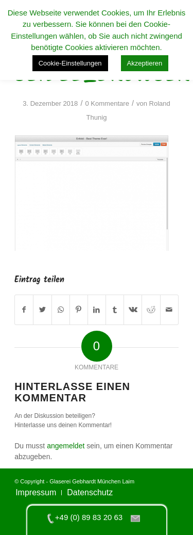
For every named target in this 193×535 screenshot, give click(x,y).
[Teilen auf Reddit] (151, 310)
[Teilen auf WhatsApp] (60, 310)
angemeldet (65, 446)
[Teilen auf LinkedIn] (97, 310)
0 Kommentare (107, 103)
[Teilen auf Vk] (133, 310)
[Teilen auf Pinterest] (78, 310)
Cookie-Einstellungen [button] (70, 63)
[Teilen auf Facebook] (24, 310)
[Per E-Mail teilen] (169, 310)
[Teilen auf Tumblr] (115, 310)
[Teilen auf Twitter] (42, 310)
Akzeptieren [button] (145, 63)
